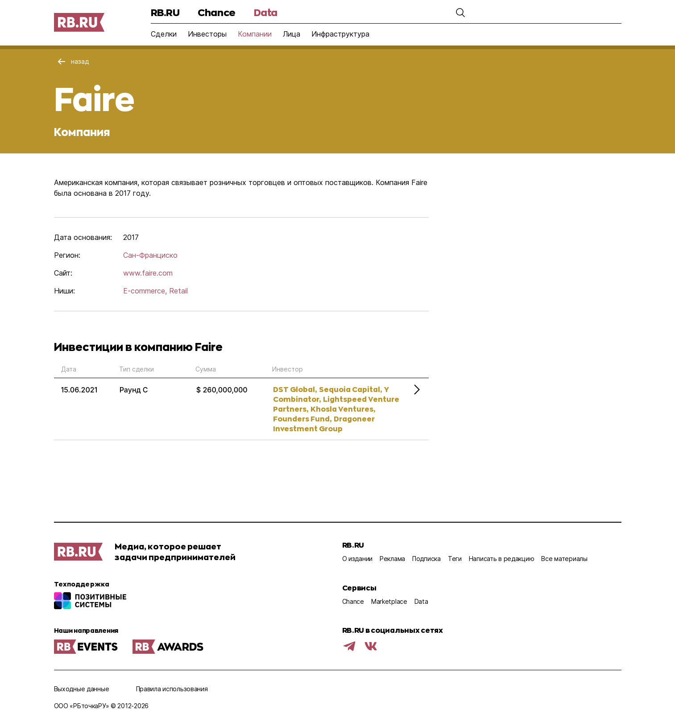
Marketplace (389, 601)
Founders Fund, (302, 418)
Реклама (392, 558)
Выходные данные (81, 689)
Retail (178, 290)
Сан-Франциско (150, 255)
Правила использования (172, 689)
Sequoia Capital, (350, 389)
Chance (216, 12)
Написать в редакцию (501, 558)
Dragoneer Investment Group (324, 423)
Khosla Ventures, (343, 408)
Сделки (164, 33)
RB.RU (165, 12)
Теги (455, 558)
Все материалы (564, 558)
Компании (255, 33)
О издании (357, 558)
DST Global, (295, 389)
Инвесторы (207, 33)
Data (265, 12)
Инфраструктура (340, 33)
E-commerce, (145, 290)
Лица (291, 33)
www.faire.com (148, 272)
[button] (460, 12)
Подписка (426, 558)
